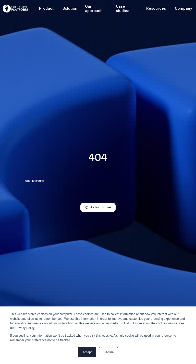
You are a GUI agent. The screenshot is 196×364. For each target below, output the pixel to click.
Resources (156, 8)
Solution (70, 8)
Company (183, 8)
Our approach (94, 8)
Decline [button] (108, 352)
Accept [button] (87, 352)
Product (46, 8)
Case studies (122, 8)
